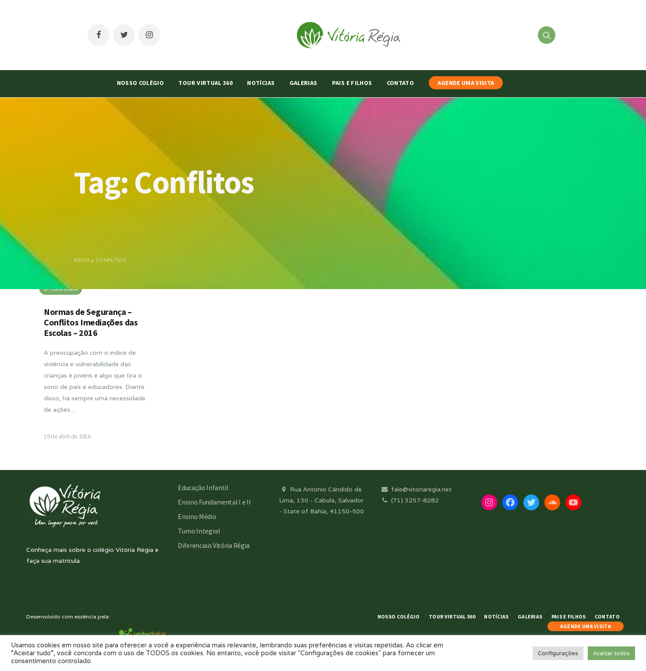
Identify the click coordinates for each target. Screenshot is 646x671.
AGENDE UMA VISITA (466, 83)
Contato (400, 83)
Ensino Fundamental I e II (214, 502)
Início (82, 260)
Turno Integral (199, 530)
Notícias (261, 83)
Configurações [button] (558, 653)
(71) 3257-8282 (409, 500)
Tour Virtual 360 (205, 83)
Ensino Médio (197, 516)
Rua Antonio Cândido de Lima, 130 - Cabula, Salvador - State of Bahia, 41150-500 (321, 500)
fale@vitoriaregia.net (416, 489)
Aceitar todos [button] (611, 653)
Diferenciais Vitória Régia (214, 545)
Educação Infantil (203, 487)
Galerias (303, 83)
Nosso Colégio (140, 83)
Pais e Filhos (352, 83)
